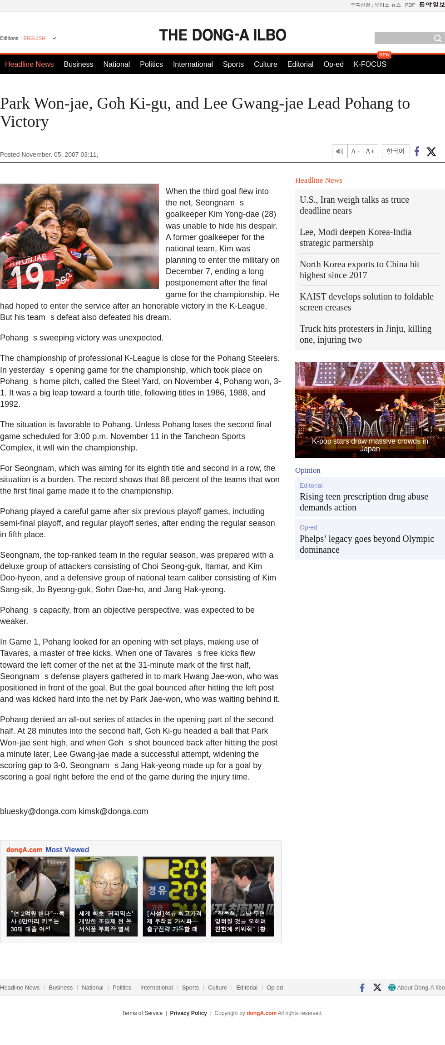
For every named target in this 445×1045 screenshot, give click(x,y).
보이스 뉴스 (388, 4)
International (193, 64)
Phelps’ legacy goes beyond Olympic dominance (367, 544)
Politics (151, 64)
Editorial (300, 64)
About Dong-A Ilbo (416, 987)
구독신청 (361, 4)
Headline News (29, 64)
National (117, 64)
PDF (410, 4)
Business (79, 64)
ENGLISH (34, 38)
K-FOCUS (370, 64)
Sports (233, 64)
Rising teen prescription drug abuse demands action (364, 501)
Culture (265, 64)
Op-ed (334, 64)
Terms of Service (142, 1013)
